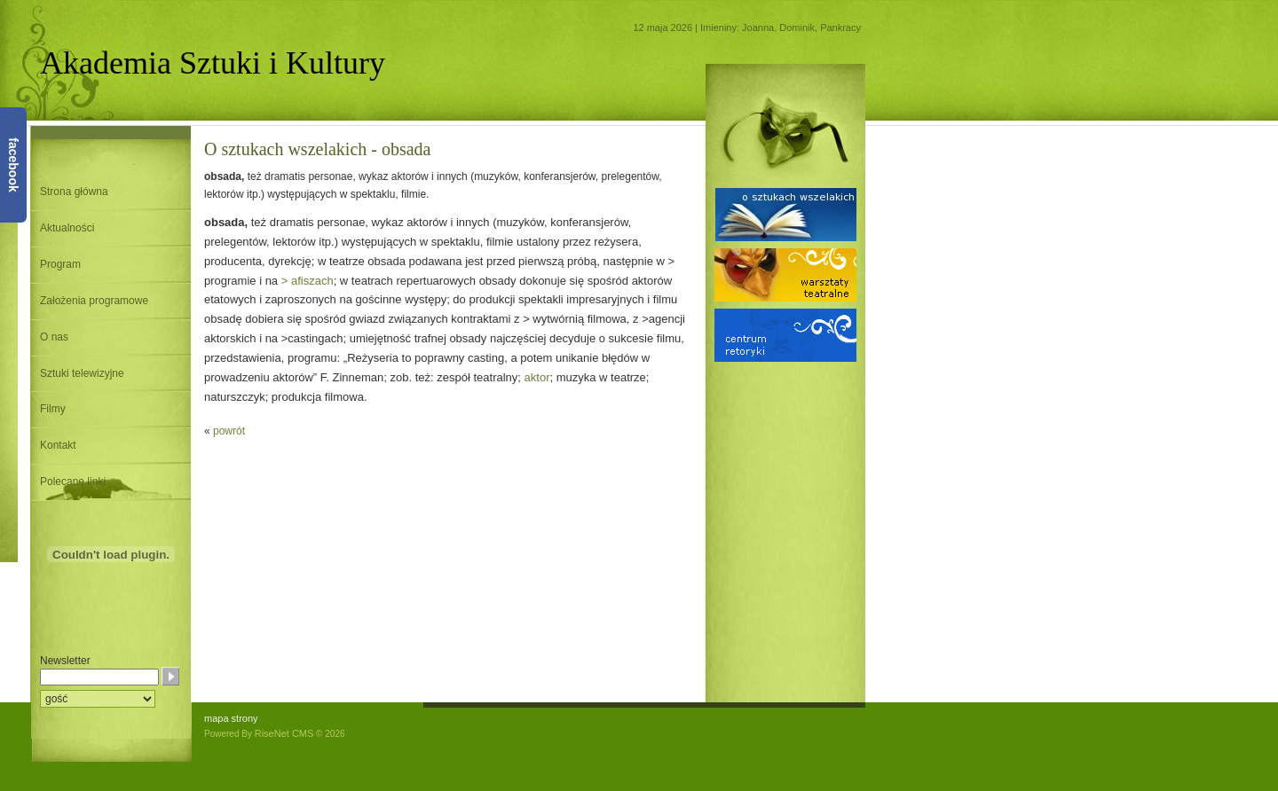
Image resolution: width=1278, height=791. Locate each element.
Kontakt (58, 445)
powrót (229, 431)
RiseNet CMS (284, 733)
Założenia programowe (94, 300)
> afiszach (307, 280)
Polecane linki (73, 481)
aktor (537, 377)
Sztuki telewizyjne (82, 373)
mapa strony (231, 718)
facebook (13, 164)
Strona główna (74, 191)
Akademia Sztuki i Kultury (212, 63)
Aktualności (67, 228)
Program (60, 264)
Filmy (53, 409)
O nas (54, 337)
